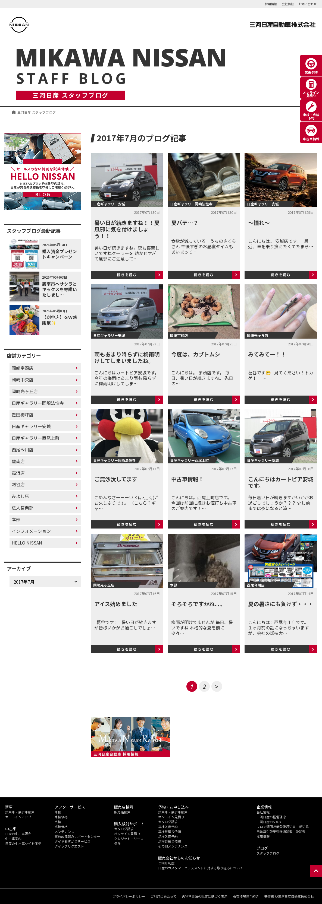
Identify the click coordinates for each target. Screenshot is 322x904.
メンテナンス (64, 831)
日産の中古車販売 (18, 833)
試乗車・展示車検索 (20, 812)
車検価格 (61, 816)
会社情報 (288, 4)
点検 (58, 821)
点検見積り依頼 (169, 841)
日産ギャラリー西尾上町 (36, 438)
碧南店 (18, 461)
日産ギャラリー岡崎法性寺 (38, 403)
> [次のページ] (216, 686)
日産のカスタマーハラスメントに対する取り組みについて (200, 867)
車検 (58, 812)
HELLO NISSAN (27, 542)
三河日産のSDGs (269, 821)
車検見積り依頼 (169, 831)
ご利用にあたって (163, 896)
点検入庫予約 (168, 836)
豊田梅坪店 (22, 414)
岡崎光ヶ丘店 (25, 391)
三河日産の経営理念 (271, 816)
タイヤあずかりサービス (72, 841)
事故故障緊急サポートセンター (77, 836)
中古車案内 (13, 838)
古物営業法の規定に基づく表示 (204, 896)
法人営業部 (22, 507)
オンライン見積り (127, 833)
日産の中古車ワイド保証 (23, 843)
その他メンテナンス (172, 846)
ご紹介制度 (166, 863)
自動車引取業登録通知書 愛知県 (281, 831)
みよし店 (20, 496)
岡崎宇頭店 (22, 368)
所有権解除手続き (246, 896)
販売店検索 (122, 812)
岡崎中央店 (22, 379)
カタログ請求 (124, 828)
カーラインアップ (18, 816)
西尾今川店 (22, 449)
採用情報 (271, 4)
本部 (16, 519)
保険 (117, 843)
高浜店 (18, 473)
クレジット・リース (128, 838)
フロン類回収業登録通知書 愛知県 (283, 826)
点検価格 (61, 826)
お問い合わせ (308, 4)
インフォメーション (31, 531)
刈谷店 (18, 484)
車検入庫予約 (168, 826)
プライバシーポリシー (128, 896)
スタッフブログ (268, 853)
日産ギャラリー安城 (31, 426)
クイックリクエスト (69, 846)
